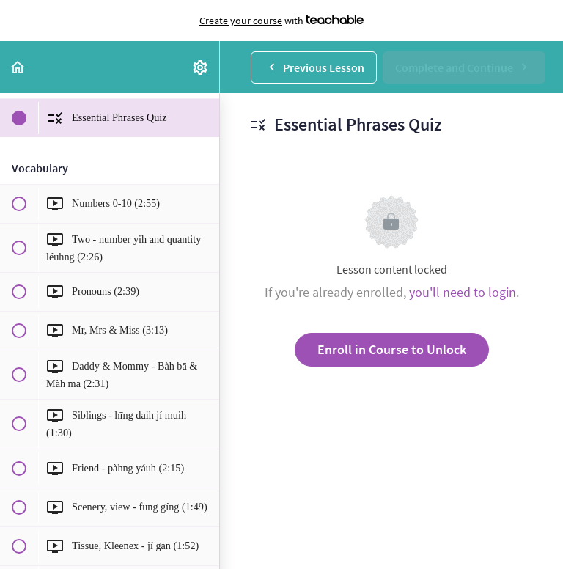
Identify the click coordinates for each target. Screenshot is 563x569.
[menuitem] (201, 67)
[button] (18, 67)
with (281, 20)
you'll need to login (462, 292)
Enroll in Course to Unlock (391, 349)
